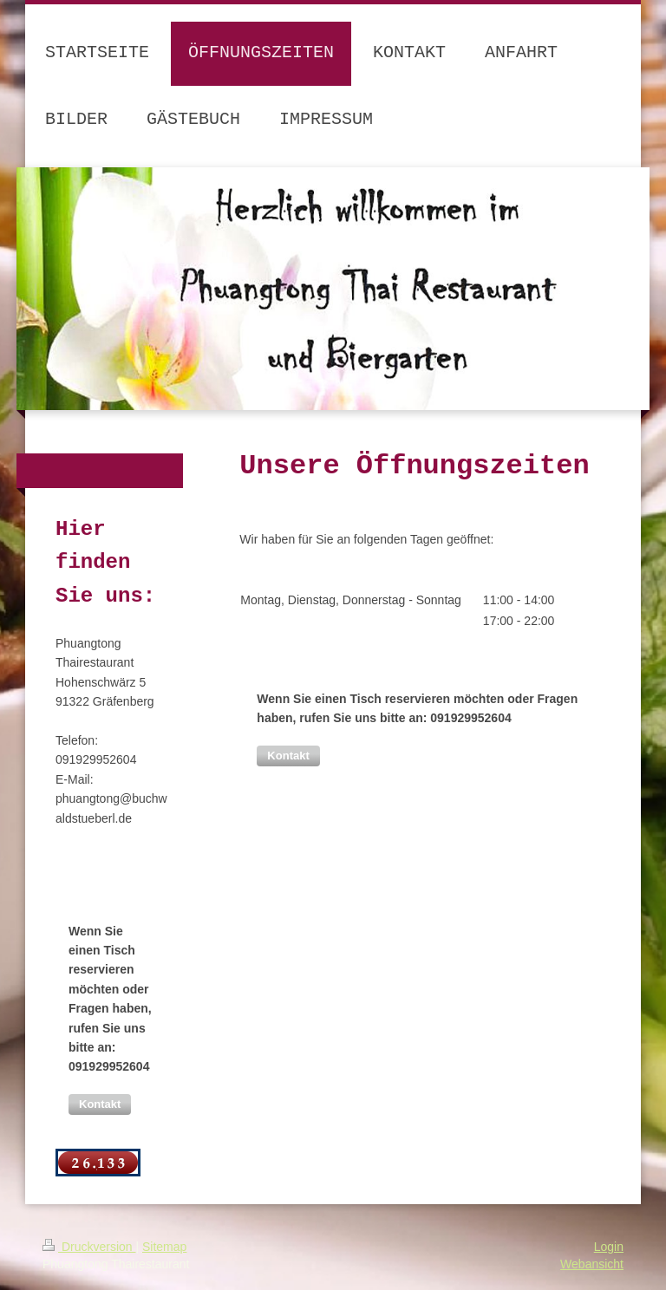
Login (609, 1247)
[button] (288, 756)
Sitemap (164, 1247)
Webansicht (592, 1264)
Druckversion (88, 1247)
